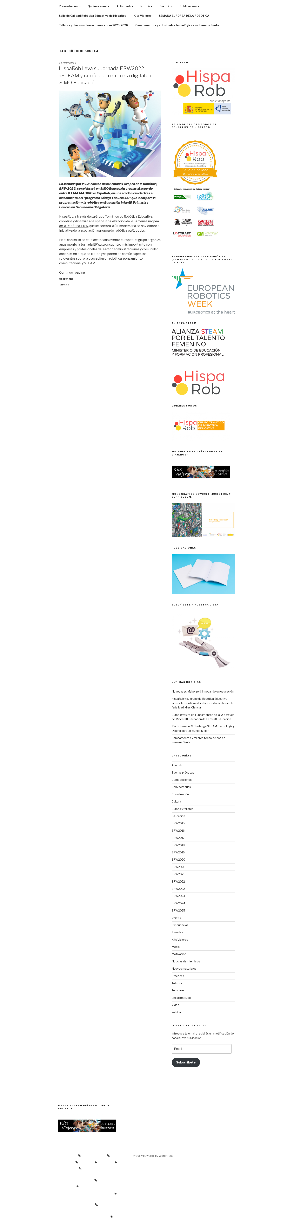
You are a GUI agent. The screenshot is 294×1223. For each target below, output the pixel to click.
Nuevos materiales (184, 968)
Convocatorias (181, 787)
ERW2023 (178, 896)
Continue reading (72, 272)
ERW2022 (178, 881)
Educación (178, 816)
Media (176, 946)
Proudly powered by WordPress (153, 1155)
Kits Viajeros (142, 15)
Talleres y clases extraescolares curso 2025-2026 (93, 25)
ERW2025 (178, 910)
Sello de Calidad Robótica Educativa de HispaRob (92, 15)
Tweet (64, 285)
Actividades (125, 6)
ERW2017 (178, 837)
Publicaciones (189, 6)
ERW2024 (178, 903)
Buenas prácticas (183, 772)
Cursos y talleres (182, 808)
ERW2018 (178, 845)
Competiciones (182, 779)
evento (176, 917)
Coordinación (180, 794)
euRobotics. (136, 230)
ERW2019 (178, 852)
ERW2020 (178, 859)
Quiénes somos (98, 6)
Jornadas (177, 932)
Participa (165, 6)
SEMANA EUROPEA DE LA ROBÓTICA (184, 15)
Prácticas (178, 976)
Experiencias (180, 925)
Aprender (178, 765)
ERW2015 (178, 823)
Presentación (70, 6)
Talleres (177, 983)
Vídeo (175, 1005)
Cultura (176, 801)
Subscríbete (186, 1062)
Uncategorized (181, 997)
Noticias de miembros (186, 961)
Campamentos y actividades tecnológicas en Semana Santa (177, 25)
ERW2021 (178, 874)
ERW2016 (178, 830)
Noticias (146, 6)
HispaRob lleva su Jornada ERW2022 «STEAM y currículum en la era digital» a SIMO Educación (105, 75)
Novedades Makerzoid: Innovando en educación (203, 691)
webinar (177, 1012)
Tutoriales (178, 990)
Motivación (179, 954)
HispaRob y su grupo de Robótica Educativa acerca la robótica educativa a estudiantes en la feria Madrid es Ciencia (202, 703)
